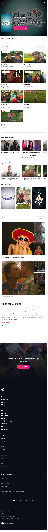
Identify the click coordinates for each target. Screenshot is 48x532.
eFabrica (17, 518)
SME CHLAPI (4, 444)
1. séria (5, 46)
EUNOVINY (3, 469)
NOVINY (3, 458)
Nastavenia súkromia (4, 509)
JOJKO (3, 418)
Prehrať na (21, 28)
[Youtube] (26, 500)
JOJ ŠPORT (4, 416)
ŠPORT (2, 463)
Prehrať (23, 367)
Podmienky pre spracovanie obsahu (7, 506)
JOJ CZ (3, 426)
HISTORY (3, 449)
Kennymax (8, 518)
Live (2, 394)
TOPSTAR (3, 441)
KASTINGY (4, 424)
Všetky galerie (41, 218)
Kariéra (2, 488)
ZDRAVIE (3, 446)
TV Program (4, 399)
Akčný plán (3, 494)
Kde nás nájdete (4, 486)
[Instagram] (20, 500)
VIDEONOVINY (4, 466)
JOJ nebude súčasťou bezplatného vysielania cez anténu (12, 491)
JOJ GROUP (4, 429)
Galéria (21, 38)
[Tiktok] (33, 500)
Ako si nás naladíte (5, 483)
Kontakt (2, 513)
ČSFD (16, 19)
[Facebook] (14, 500)
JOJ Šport (4, 405)
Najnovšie (41, 46)
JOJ (2, 410)
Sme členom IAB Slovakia (5, 511)
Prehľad (3, 38)
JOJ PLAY (4, 413)
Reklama (3, 481)
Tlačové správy (4, 478)
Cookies (2, 507)
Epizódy (8, 38)
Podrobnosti (15, 38)
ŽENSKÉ (3, 438)
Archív (3, 397)
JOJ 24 (3, 402)
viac (24, 24)
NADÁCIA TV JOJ (6, 421)
